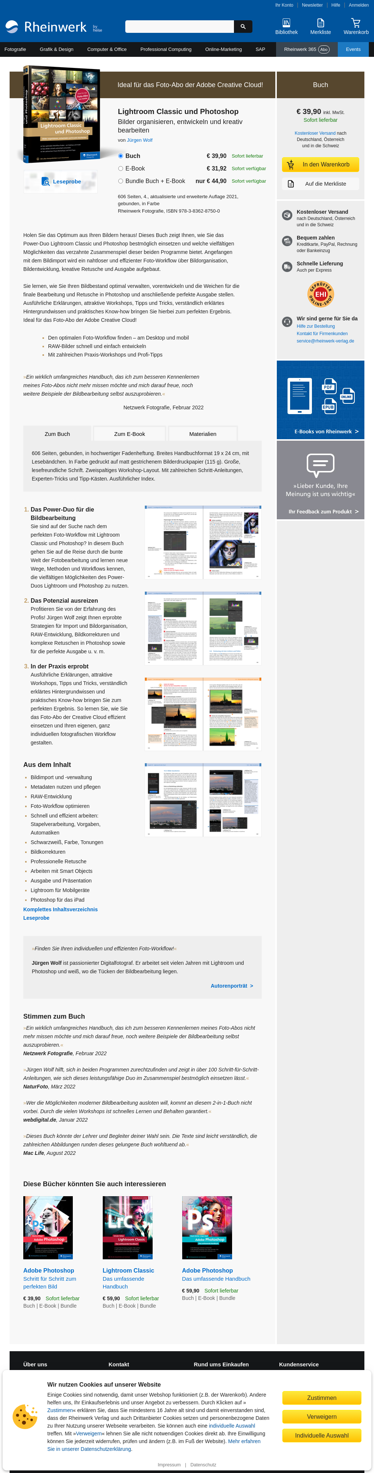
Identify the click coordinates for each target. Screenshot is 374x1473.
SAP (260, 49)
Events (353, 49)
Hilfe (336, 5)
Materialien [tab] (202, 434)
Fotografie (15, 49)
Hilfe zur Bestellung (316, 326)
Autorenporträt (229, 986)
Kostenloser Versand (315, 133)
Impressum (169, 1464)
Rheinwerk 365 (307, 49)
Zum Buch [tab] (57, 434)
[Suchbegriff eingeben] (179, 26)
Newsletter (312, 5)
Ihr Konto (284, 5)
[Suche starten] (243, 26)
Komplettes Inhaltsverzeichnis (60, 909)
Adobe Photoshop (57, 1278)
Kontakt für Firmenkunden (322, 333)
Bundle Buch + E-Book (155, 181)
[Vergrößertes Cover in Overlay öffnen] (56, 115)
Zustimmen (60, 1410)
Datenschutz (203, 1464)
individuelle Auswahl (232, 1426)
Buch (132, 156)
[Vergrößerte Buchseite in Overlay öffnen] (203, 542)
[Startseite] (53, 27)
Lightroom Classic (137, 1278)
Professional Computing (165, 49)
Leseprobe (36, 918)
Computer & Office (107, 49)
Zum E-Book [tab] (129, 434)
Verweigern (89, 1433)
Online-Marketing (223, 49)
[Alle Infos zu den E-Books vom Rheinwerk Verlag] (320, 401)
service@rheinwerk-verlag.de (325, 341)
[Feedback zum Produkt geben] (320, 481)
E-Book (134, 168)
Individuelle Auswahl (322, 1435)
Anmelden (359, 5)
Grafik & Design (57, 49)
